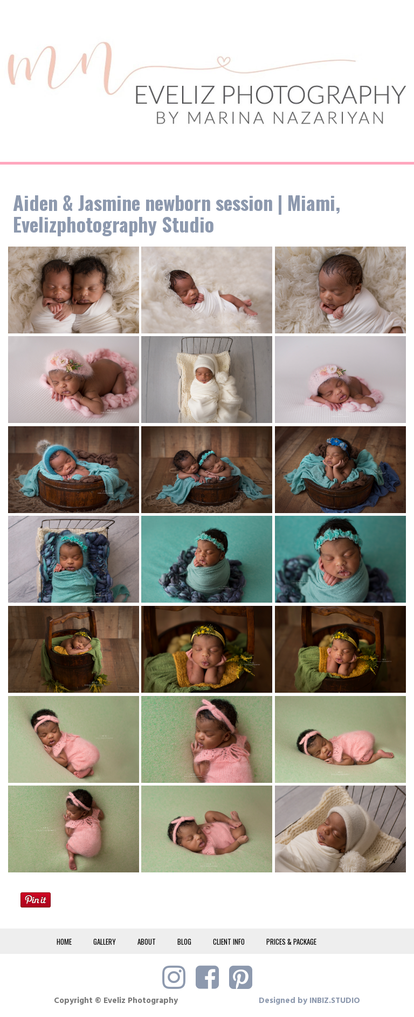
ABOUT (146, 941)
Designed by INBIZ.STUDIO (309, 1000)
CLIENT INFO (229, 941)
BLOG (184, 941)
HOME (64, 941)
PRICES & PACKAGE (291, 941)
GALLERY (104, 941)
